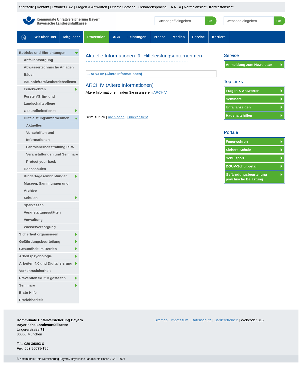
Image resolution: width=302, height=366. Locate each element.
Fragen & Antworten (91, 7)
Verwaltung (33, 220)
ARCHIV (159, 92)
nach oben (116, 117)
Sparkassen (34, 205)
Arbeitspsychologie (35, 256)
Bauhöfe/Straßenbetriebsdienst (50, 82)
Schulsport (235, 158)
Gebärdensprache (152, 7)
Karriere (219, 37)
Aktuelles (24, 37)
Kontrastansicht (221, 7)
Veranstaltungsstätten (42, 212)
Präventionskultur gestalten (42, 278)
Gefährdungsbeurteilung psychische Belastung (246, 176)
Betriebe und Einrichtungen (42, 53)
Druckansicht (137, 117)
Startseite (26, 7)
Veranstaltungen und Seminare (52, 154)
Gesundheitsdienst (40, 111)
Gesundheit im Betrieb (38, 249)
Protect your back (41, 161)
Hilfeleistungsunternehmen (46, 118)
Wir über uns (45, 37)
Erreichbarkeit (31, 300)
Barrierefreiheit (225, 320)
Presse (159, 37)
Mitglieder (71, 37)
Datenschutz (201, 320)
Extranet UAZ (62, 7)
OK (210, 21)
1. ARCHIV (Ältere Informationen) (114, 74)
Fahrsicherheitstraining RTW (50, 147)
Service (198, 37)
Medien (179, 37)
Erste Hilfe (28, 292)
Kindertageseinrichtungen (46, 176)
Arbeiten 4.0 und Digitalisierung (45, 263)
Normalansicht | (196, 7)
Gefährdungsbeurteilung (39, 241)
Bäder (29, 74)
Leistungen (137, 37)
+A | (179, 7)
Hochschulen (35, 169)
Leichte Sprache (122, 7)
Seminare (27, 285)
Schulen (30, 198)
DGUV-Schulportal (241, 166)
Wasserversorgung (40, 227)
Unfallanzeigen (238, 107)
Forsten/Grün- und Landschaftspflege (39, 99)
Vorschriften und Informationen (40, 136)
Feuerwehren (35, 89)
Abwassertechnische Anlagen (49, 67)
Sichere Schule (238, 150)
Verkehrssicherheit (35, 271)
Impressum (179, 320)
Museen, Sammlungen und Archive (46, 186)
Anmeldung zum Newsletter (249, 65)
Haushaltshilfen (239, 115)
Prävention (96, 37)
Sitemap (161, 320)
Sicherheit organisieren (38, 234)
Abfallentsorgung (38, 60)
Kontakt (43, 7)
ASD (116, 37)
